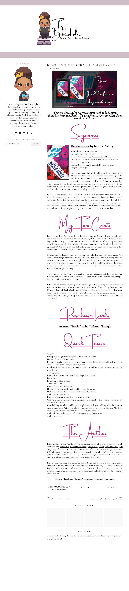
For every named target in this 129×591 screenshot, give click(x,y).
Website (58, 479)
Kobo (85, 326)
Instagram (88, 479)
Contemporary (63, 486)
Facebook (68, 479)
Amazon (64, 326)
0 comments (109, 488)
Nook (75, 326)
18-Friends (53, 486)
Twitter (78, 479)
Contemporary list (55, 488)
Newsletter (110, 479)
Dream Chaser (80, 146)
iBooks (95, 326)
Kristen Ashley (62, 489)
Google (106, 326)
